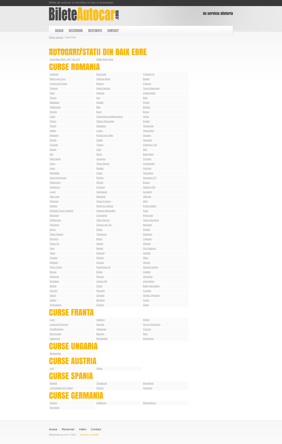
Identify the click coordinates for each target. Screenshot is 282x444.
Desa (52, 163)
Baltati (146, 79)
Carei (52, 116)
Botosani (54, 215)
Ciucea (100, 262)
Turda (146, 300)
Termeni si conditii (89, 434)
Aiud (98, 149)
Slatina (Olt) (149, 187)
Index (82, 429)
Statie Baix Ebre (104, 59)
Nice (145, 334)
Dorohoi (147, 168)
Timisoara (101, 234)
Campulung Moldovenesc (109, 116)
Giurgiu (53, 290)
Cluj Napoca (149, 248)
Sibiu (145, 258)
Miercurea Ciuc (58, 79)
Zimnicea (148, 276)
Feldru (53, 121)
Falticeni (54, 74)
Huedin (146, 253)
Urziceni (100, 187)
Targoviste (148, 126)
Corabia (147, 290)
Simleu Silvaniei (151, 295)
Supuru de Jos (103, 225)
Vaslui (53, 295)
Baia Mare (148, 154)
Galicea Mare (103, 79)
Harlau (99, 243)
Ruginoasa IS (103, 267)
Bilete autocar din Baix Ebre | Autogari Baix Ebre (84, 14)
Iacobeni (147, 192)
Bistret (53, 286)
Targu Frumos (103, 201)
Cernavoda (149, 163)
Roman (100, 276)
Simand (100, 295)
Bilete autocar (56, 37)
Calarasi (147, 239)
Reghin (100, 258)
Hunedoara (55, 305)
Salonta (100, 93)
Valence (100, 319)
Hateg (53, 130)
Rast (52, 93)
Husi (52, 248)
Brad (98, 112)
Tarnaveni (148, 173)
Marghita (101, 196)
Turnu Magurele (151, 88)
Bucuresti (101, 74)
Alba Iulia (54, 196)
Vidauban (101, 329)
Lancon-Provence (59, 324)
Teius (52, 253)
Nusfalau (54, 281)
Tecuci (53, 97)
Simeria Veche (150, 267)
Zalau (146, 305)
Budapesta (55, 353)
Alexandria (148, 130)
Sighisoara (55, 220)
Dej (51, 154)
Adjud (146, 116)
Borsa (146, 112)
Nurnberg (55, 407)
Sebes (53, 300)
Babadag (54, 102)
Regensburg (149, 403)
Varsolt (146, 262)
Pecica (99, 178)
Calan (99, 173)
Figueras (147, 388)
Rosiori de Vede (104, 135)
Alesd (99, 286)
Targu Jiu (54, 243)
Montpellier (102, 338)
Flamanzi (54, 225)
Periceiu (54, 239)
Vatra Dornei (102, 220)
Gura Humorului (58, 178)
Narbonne (55, 338)
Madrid (53, 383)
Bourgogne (55, 334)
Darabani (101, 126)
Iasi (98, 97)
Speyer (53, 403)
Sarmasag (101, 192)
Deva (99, 154)
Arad (145, 210)
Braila (99, 272)
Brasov (100, 83)
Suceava (101, 159)
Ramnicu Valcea (104, 206)
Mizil (145, 201)
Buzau (146, 182)
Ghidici (100, 102)
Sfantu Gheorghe (105, 121)
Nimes (146, 319)
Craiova (147, 83)
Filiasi (99, 229)
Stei (145, 149)
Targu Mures (102, 163)
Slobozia (54, 276)
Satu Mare (55, 159)
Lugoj (52, 192)
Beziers (100, 334)
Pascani (100, 290)
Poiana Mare (149, 206)
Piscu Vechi (56, 267)
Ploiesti (147, 243)
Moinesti (147, 225)
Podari (146, 121)
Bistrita (146, 107)
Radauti (54, 262)
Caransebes (149, 93)
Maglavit (54, 135)
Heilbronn (101, 403)
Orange (100, 324)
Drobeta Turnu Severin (61, 210)
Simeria (54, 88)
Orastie (53, 258)
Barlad (99, 248)
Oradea (147, 135)
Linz (52, 368)
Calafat (146, 272)
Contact (96, 429)
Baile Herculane (151, 286)
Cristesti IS (148, 74)
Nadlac (100, 168)
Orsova (100, 305)
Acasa (53, 429)
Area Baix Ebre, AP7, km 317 (65, 59)
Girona (99, 388)
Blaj (98, 107)
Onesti (99, 182)
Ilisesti (53, 149)
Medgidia (54, 173)
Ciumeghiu (148, 281)
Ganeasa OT (149, 178)
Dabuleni (147, 234)
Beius (99, 239)
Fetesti (146, 229)
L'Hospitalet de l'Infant (61, 388)
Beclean (100, 300)
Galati (99, 140)
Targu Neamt (56, 234)
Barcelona (148, 383)
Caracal (54, 145)
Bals (145, 97)
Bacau (53, 272)
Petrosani (148, 215)
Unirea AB (101, 281)
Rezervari (68, 429)
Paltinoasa (55, 107)
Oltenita (147, 196)
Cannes (147, 329)
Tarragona (101, 383)
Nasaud (100, 253)
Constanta (101, 215)
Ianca (52, 229)
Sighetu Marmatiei (105, 210)
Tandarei (147, 140)
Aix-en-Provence (151, 324)
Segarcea (55, 187)
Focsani (147, 159)
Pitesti (53, 126)
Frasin (146, 102)
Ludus (99, 130)
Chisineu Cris (150, 145)
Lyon (52, 319)
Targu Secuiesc (151, 220)
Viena (99, 368)
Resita (53, 140)
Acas (52, 168)
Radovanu (55, 182)
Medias (53, 206)
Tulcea (99, 145)
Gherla (53, 112)
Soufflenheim (56, 329)
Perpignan (148, 338)
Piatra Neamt (103, 88)
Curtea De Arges (58, 83)
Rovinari (54, 201)
